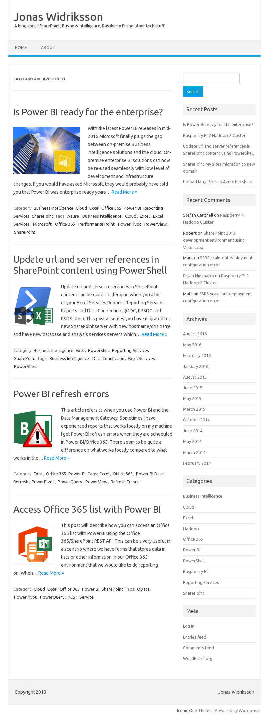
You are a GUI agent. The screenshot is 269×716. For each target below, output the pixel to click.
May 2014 (192, 441)
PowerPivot (129, 224)
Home (21, 47)
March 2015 (194, 409)
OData (143, 589)
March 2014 (194, 452)
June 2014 (192, 430)
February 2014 (197, 463)
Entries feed (194, 637)
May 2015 (192, 398)
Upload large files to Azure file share (218, 181)
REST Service (81, 597)
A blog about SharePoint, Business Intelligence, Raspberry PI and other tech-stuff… (91, 26)
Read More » (124, 192)
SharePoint (42, 216)
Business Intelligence (53, 208)
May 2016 (192, 344)
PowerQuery (70, 481)
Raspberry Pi (195, 571)
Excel (94, 208)
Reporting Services (130, 350)
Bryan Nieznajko (198, 275)
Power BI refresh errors (61, 394)
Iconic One (187, 710)
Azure (73, 216)
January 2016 (195, 366)
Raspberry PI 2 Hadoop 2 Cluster (214, 135)
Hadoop (191, 528)
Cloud (81, 208)
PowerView (155, 224)
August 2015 (195, 377)
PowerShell (99, 350)
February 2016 (197, 355)
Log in (188, 626)
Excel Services (141, 358)
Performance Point (96, 224)
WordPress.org (197, 658)
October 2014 (196, 419)
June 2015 (192, 387)
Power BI (132, 208)
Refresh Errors (125, 481)
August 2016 (195, 333)
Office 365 (111, 208)
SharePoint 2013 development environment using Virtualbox (214, 240)
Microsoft (42, 224)
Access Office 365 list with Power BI (87, 509)
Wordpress (249, 710)
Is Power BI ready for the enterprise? (88, 112)
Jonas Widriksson (58, 16)
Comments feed (198, 647)
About (48, 47)
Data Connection (108, 358)
